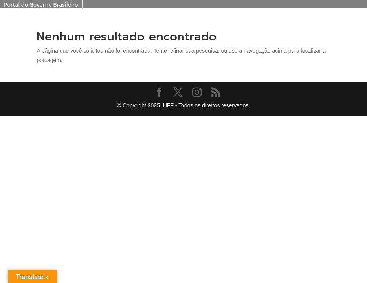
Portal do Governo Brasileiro (41, 4)
